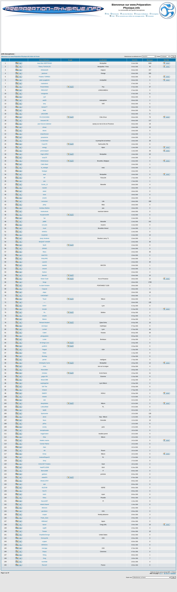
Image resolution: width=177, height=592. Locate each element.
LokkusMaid (44, 407)
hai (44, 218)
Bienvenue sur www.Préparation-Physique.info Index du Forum (20, 56)
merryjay (44, 548)
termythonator (44, 430)
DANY (44, 306)
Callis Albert (44, 164)
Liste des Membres (126, 14)
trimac (44, 454)
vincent (44, 269)
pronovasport (44, 151)
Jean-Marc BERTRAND (44, 63)
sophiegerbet (45, 383)
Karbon (44, 272)
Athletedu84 (44, 70)
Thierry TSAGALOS (44, 66)
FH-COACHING (44, 117)
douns (44, 130)
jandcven (44, 73)
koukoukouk (44, 211)
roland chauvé (44, 504)
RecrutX (44, 565)
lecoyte (44, 309)
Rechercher (115, 14)
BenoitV (44, 275)
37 (169, 573)
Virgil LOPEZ (45, 154)
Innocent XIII (44, 120)
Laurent (44, 262)
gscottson (44, 511)
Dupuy (44, 551)
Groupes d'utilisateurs (141, 14)
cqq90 (44, 528)
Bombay (44, 356)
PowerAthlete (44, 87)
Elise (44, 437)
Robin (44, 353)
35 (164, 573)
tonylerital (44, 235)
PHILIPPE (44, 258)
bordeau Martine (44, 208)
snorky (44, 427)
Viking (44, 555)
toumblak (44, 562)
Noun (44, 420)
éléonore (44, 508)
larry (44, 104)
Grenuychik (44, 538)
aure (44, 174)
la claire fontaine (44, 285)
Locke (44, 339)
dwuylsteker (44, 403)
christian (44, 373)
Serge (44, 282)
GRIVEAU (44, 545)
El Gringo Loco (44, 343)
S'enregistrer (154, 14)
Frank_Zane (44, 518)
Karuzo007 (44, 501)
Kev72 (44, 491)
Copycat (44, 289)
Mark (44, 110)
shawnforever (44, 134)
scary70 (44, 157)
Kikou (44, 498)
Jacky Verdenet (44, 238)
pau (44, 181)
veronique (44, 326)
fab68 (44, 410)
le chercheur (44, 141)
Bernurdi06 (44, 471)
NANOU (44, 231)
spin (44, 484)
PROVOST (44, 90)
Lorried (44, 329)
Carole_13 (44, 184)
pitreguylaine (44, 336)
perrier (44, 359)
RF (44, 178)
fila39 (44, 245)
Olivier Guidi (44, 279)
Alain (44, 447)
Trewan (44, 531)
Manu (44, 252)
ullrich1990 (44, 114)
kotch (44, 494)
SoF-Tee (44, 386)
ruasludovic (44, 83)
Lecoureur (44, 201)
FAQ (107, 14)
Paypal (44, 349)
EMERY (44, 393)
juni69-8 (44, 346)
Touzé (44, 299)
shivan (44, 127)
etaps (44, 292)
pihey (44, 205)
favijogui (44, 171)
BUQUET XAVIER (44, 242)
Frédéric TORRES (44, 77)
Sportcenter (44, 413)
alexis (44, 417)
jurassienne (44, 137)
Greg (44, 558)
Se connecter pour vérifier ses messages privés (130, 16)
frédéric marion (44, 440)
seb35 (44, 100)
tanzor (44, 524)
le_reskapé (44, 167)
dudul (44, 191)
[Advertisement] (50, 46)
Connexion (150, 16)
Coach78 (44, 144)
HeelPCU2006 (44, 467)
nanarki (44, 188)
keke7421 (44, 255)
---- (44, 302)
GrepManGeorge (44, 535)
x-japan (44, 541)
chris (44, 366)
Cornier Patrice (44, 444)
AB (44, 450)
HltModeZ (44, 521)
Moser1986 (44, 380)
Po (44, 312)
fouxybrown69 (44, 215)
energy (44, 147)
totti (44, 400)
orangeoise (44, 93)
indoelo (44, 396)
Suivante (173, 573)
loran (44, 194)
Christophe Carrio (44, 363)
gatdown (44, 474)
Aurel (44, 228)
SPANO (44, 248)
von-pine (44, 225)
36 (167, 573)
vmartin (44, 316)
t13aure (44, 390)
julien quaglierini (44, 80)
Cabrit (44, 333)
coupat (44, 514)
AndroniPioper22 (44, 457)
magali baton (45, 434)
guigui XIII (44, 376)
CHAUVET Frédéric (44, 464)
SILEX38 (44, 487)
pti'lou (44, 423)
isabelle (44, 265)
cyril (44, 97)
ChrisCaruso (44, 161)
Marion (44, 319)
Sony (44, 460)
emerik (44, 198)
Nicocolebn (44, 370)
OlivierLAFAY (44, 481)
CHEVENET (44, 295)
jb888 (44, 221)
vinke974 (44, 477)
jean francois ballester (44, 124)
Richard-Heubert (44, 322)
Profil (112, 16)
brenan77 (44, 107)
